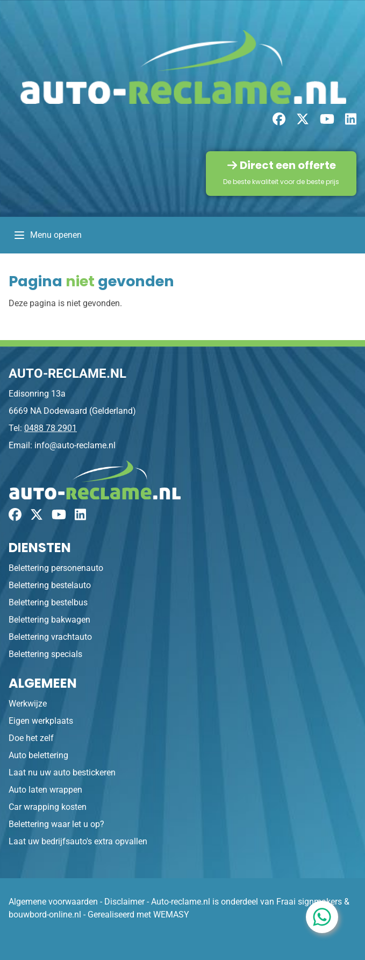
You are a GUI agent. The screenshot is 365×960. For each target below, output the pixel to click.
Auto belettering (38, 755)
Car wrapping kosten (48, 807)
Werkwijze (28, 703)
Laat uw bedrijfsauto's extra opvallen (78, 841)
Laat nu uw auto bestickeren (62, 772)
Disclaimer (124, 902)
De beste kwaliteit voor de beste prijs (281, 181)
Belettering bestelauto (50, 585)
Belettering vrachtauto (50, 637)
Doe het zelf (31, 738)
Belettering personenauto (56, 568)
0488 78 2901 (50, 428)
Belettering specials (45, 654)
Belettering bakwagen (49, 620)
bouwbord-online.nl (45, 914)
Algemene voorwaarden (53, 902)
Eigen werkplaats (41, 721)
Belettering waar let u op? (56, 824)
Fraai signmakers (309, 902)
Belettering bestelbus (48, 602)
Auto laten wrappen (45, 790)
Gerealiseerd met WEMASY (138, 914)
